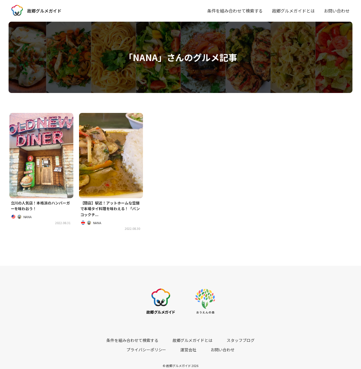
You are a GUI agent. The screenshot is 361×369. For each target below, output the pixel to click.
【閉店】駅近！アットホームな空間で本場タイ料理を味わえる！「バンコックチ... (110, 209)
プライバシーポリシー (233, 341)
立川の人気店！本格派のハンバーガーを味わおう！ (41, 206)
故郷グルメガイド (45, 10)
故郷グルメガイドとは (293, 10)
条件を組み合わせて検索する (235, 10)
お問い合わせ (337, 10)
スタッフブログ (196, 341)
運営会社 (266, 341)
